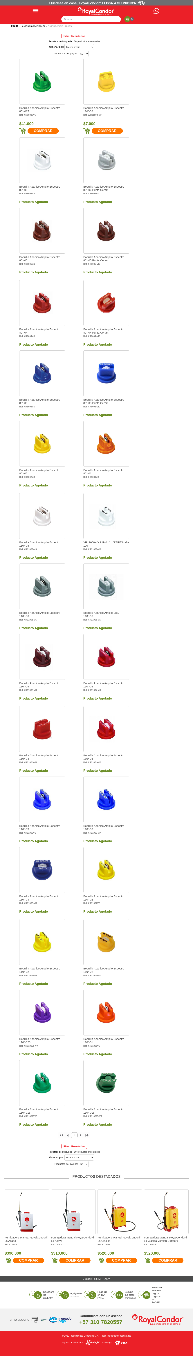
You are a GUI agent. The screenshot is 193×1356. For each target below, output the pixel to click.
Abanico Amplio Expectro (60, 26)
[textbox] (91, 19)
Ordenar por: (56, 46)
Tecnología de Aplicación (33, 26)
